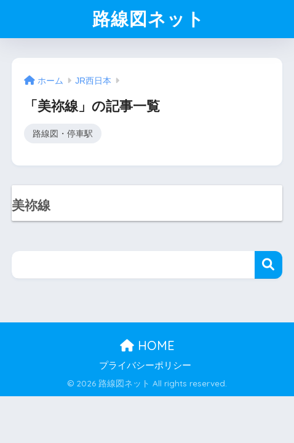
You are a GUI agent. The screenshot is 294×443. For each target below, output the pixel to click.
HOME (147, 345)
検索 (268, 265)
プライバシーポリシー (145, 365)
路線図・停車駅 (63, 133)
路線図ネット (148, 18)
